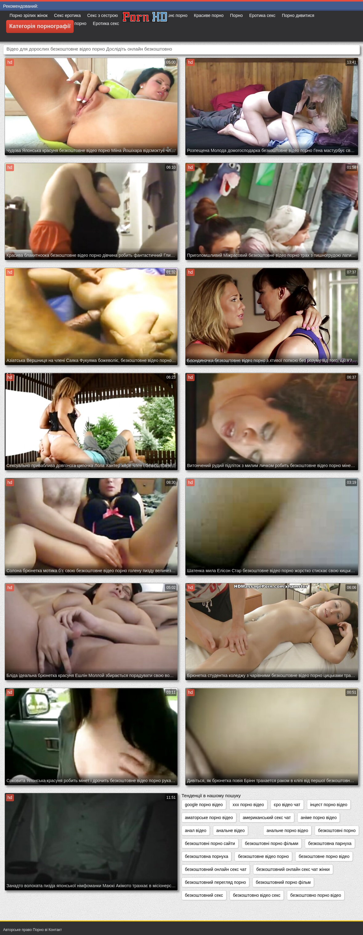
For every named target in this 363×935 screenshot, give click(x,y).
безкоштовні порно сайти (210, 843)
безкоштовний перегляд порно (215, 882)
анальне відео (230, 830)
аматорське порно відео (209, 817)
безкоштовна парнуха (329, 843)
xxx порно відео (248, 804)
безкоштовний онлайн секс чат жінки (293, 869)
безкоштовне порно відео (324, 856)
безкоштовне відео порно (263, 856)
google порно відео (204, 804)
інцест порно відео (329, 804)
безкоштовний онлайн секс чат (216, 869)
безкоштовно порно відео (315, 895)
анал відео (195, 830)
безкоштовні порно (337, 830)
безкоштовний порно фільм (283, 882)
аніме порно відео (319, 817)
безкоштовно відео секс (256, 895)
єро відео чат (287, 804)
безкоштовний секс (204, 895)
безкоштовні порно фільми (271, 843)
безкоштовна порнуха (206, 856)
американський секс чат (267, 817)
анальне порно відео (287, 830)
